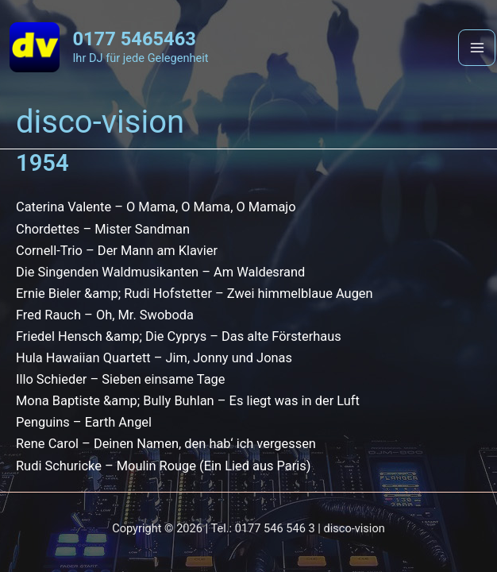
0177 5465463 (133, 39)
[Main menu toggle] (476, 48)
